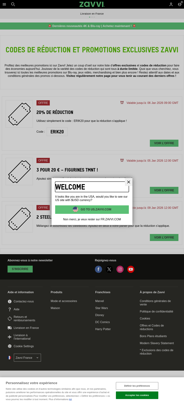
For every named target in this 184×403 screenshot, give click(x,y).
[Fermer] (178, 390)
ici (70, 399)
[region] (92, 390)
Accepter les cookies (137, 395)
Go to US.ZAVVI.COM (95, 209)
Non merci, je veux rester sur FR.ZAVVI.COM (92, 219)
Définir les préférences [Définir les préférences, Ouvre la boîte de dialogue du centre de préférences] (137, 385)
